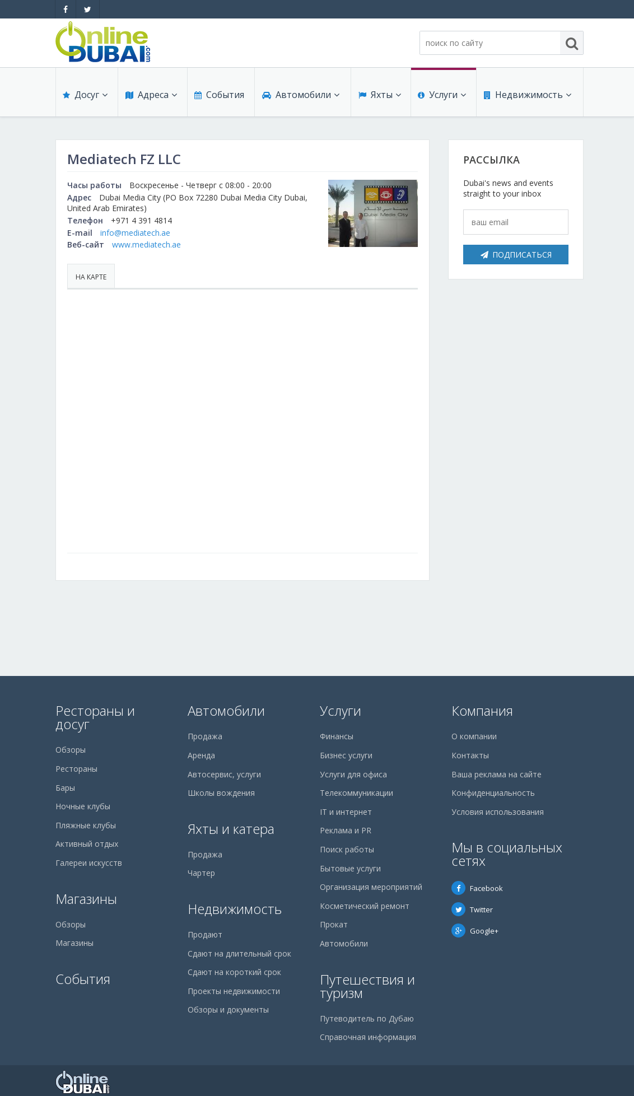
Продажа (205, 736)
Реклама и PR (345, 830)
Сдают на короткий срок (234, 972)
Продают (205, 934)
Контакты (470, 755)
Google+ (474, 931)
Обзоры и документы (228, 1009)
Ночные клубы (82, 806)
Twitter (472, 909)
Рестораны (76, 768)
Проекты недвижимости (234, 991)
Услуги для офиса (353, 774)
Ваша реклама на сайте (496, 774)
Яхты (379, 96)
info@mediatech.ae (135, 232)
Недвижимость (527, 96)
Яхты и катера (231, 828)
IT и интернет (346, 811)
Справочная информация (368, 1037)
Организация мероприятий (371, 887)
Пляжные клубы (85, 825)
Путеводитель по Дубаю (367, 1018)
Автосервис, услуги (224, 774)
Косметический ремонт (364, 906)
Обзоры (70, 749)
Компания (482, 710)
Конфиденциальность (493, 792)
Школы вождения (221, 792)
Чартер (201, 873)
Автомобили (300, 96)
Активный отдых (86, 843)
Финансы (336, 736)
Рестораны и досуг (95, 717)
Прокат (334, 924)
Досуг (85, 96)
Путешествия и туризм (367, 986)
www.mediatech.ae (146, 244)
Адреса (150, 96)
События (219, 96)
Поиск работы (347, 849)
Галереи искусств (88, 862)
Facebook (477, 888)
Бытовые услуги (350, 868)
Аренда (201, 755)
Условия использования (497, 811)
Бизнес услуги (346, 755)
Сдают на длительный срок (239, 953)
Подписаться (516, 254)
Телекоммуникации (356, 792)
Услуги (442, 96)
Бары (65, 787)
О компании (474, 736)
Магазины (86, 898)
